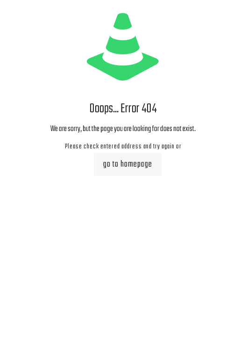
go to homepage (127, 164)
